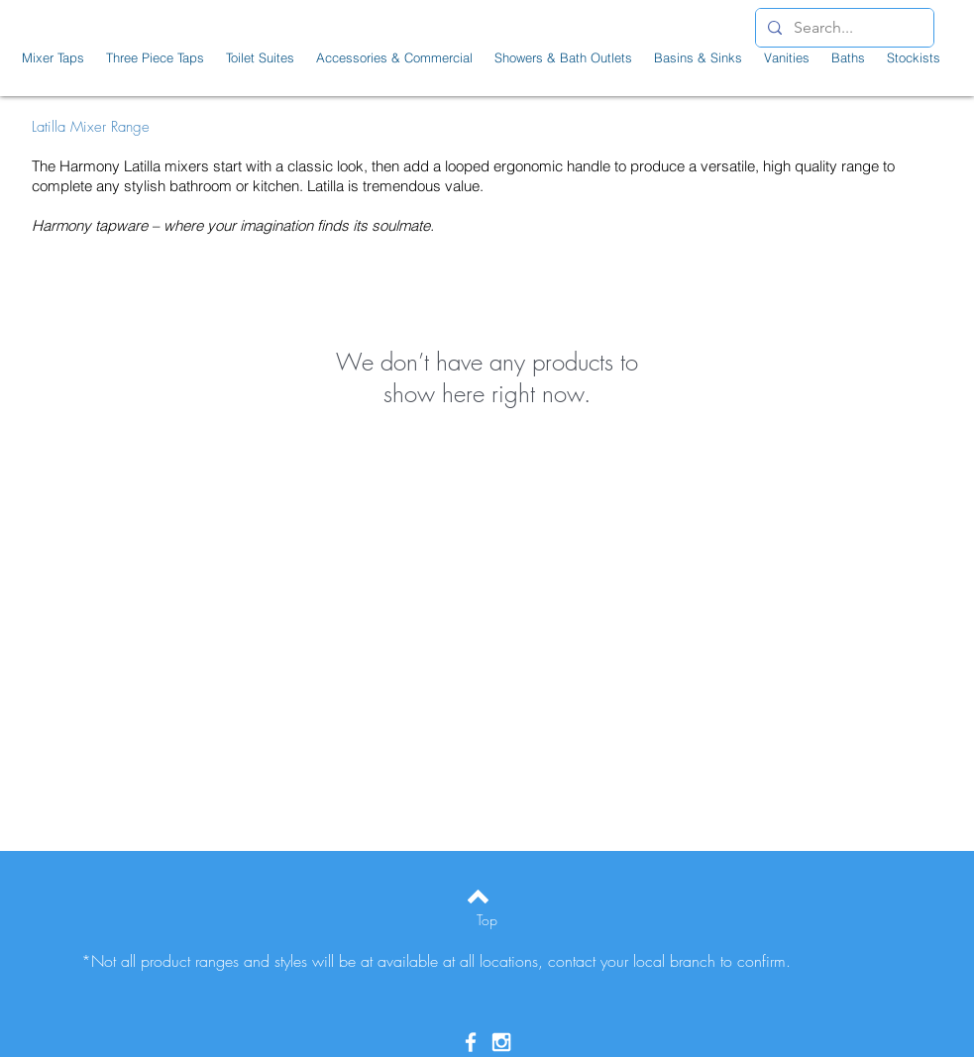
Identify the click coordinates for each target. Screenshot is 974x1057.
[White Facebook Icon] (471, 1042)
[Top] (487, 920)
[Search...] (843, 28)
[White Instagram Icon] (501, 1042)
